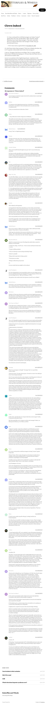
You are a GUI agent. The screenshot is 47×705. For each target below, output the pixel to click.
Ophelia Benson (11, 28)
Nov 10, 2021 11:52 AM (38, 147)
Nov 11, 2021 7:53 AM (38, 529)
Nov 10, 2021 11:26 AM (38, 101)
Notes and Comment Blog (19, 28)
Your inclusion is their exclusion (11, 671)
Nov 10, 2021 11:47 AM (38, 136)
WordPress (43, 702)
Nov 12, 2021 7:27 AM (38, 637)
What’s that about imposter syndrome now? (14, 682)
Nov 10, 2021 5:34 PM (38, 291)
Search (42, 10)
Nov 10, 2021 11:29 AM (38, 114)
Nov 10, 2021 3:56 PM (38, 202)
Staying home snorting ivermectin (36, 81)
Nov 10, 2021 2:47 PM (38, 174)
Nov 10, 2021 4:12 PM (38, 226)
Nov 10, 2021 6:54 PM (38, 317)
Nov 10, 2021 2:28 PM (38, 161)
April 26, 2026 (42, 682)
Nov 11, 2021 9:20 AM (38, 549)
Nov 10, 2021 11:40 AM (21, 128)
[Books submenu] (21, 13)
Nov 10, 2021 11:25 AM (38, 93)
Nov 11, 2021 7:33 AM (38, 513)
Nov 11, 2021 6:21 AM (38, 414)
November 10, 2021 (31, 45)
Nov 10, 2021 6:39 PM (38, 303)
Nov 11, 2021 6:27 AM (38, 426)
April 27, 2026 (42, 671)
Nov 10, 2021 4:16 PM (38, 239)
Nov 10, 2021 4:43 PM (38, 282)
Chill (3, 678)
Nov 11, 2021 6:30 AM (38, 448)
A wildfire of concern (8, 81)
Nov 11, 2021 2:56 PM (38, 570)
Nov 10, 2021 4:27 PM (38, 269)
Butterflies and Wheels (10, 693)
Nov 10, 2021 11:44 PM (38, 367)
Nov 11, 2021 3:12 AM (38, 395)
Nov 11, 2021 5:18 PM (38, 593)
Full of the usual (6, 675)
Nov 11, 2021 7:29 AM (38, 479)
